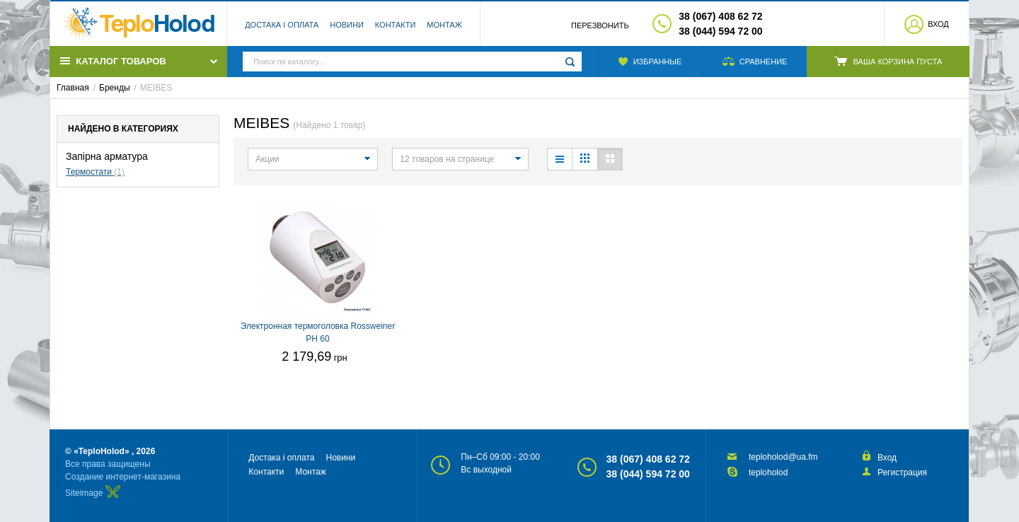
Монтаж (444, 25)
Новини (347, 25)
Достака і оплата (281, 25)
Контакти (395, 25)
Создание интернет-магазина (122, 477)
